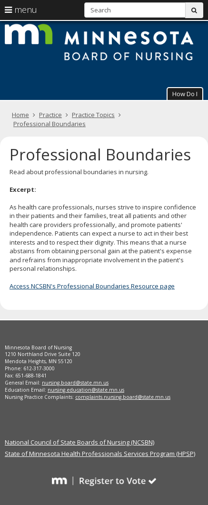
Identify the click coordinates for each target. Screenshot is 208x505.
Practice (50, 114)
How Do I (185, 93)
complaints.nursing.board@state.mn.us (122, 397)
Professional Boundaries (49, 123)
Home (20, 114)
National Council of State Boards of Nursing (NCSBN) (79, 442)
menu (21, 9)
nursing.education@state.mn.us (86, 389)
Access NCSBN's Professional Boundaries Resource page (92, 286)
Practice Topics (93, 114)
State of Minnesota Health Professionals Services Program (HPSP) (100, 453)
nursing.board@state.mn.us (75, 382)
